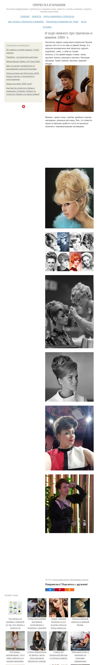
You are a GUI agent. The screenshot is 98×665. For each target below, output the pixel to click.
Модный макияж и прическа (79, 580)
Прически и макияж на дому (62, 21)
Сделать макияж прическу (61, 580)
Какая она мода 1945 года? (19, 84)
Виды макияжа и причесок (59, 16)
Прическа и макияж (49, 5)
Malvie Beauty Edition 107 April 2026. (23, 61)
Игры (84, 21)
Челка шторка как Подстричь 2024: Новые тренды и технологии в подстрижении (22, 76)
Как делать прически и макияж (26, 21)
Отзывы (47, 26)
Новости (36, 16)
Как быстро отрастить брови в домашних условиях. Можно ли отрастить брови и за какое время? (23, 91)
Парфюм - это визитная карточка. (22, 57)
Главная (24, 16)
